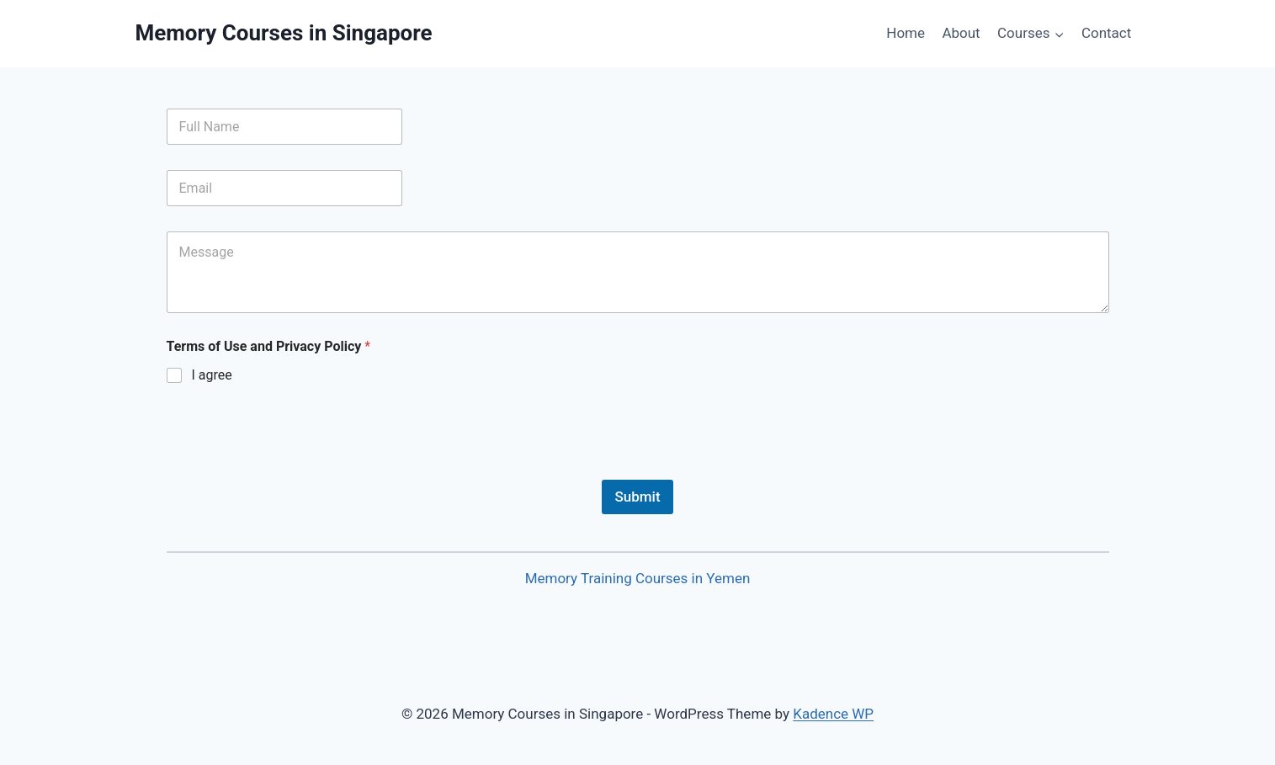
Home (905, 32)
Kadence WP (833, 713)
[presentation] (294, 469)
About (961, 32)
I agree (212, 375)
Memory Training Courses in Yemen (638, 578)
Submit (637, 496)
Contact (1106, 32)
